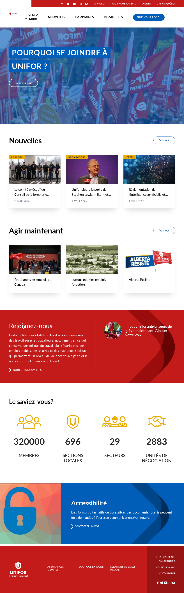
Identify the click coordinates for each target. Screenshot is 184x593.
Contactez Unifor (89, 528)
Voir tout (164, 140)
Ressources (113, 17)
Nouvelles (56, 17)
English (146, 4)
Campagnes (84, 17)
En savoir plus (23, 83)
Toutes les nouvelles (30, 372)
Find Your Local (149, 17)
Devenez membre (31, 17)
